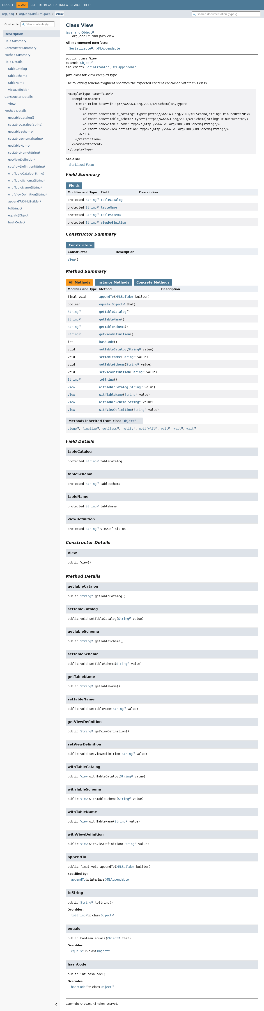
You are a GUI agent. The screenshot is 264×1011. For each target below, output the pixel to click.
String (91, 200)
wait (164, 428)
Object (85, 63)
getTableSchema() (21, 131)
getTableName (110, 319)
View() (13, 103)
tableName (16, 82)
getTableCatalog (112, 312)
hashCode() (16, 222)
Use (33, 5)
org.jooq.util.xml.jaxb (35, 14)
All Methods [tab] (79, 282)
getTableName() (20, 145)
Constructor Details (19, 96)
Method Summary (17, 55)
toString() (15, 208)
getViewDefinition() (22, 159)
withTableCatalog (113, 387)
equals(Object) (19, 215)
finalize (89, 428)
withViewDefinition (115, 409)
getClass (109, 428)
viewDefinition (18, 89)
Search (76, 5)
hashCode (106, 342)
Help (87, 5)
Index (63, 5)
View (60, 14)
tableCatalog (17, 68)
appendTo (106, 296)
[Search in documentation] (226, 14)
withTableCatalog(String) (26, 173)
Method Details (16, 110)
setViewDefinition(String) (26, 166)
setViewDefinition (114, 372)
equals (104, 304)
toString (106, 379)
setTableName (110, 357)
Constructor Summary (21, 48)
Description (14, 34)
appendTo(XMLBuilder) (24, 201)
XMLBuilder (124, 296)
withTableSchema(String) (26, 180)
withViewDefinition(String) (27, 194)
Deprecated (48, 5)
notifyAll (147, 428)
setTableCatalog (112, 349)
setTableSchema (111, 364)
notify (127, 428)
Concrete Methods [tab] (152, 282)
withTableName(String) (25, 187)
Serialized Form (81, 164)
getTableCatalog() (21, 117)
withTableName (111, 394)
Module (8, 5)
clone (72, 428)
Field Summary (15, 41)
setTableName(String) (24, 152)
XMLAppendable (108, 48)
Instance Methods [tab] (113, 282)
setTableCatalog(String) (25, 124)
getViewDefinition (114, 334)
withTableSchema (112, 402)
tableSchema (17, 75)
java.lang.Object (79, 32)
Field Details (14, 62)
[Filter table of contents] (38, 24)
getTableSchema (111, 327)
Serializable (80, 48)
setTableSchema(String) (25, 138)
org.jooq (8, 14)
